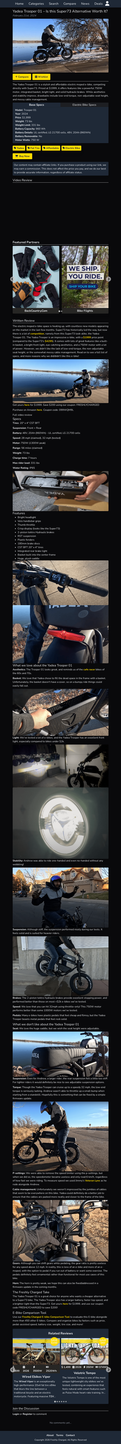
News (85, 4)
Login (16, 1414)
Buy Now (22, 156)
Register (28, 1414)
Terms (59, 1435)
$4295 (49, 341)
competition (37, 333)
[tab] (59, 311)
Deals (98, 4)
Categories (36, 4)
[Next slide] (108, 279)
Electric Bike (71, 148)
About (50, 1435)
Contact (70, 1435)
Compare (69, 4)
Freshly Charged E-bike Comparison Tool (46, 1317)
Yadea (19, 148)
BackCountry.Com (36, 311)
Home (19, 4)
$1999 (87, 337)
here (27, 405)
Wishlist (41, 77)
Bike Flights (85, 311)
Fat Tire (34, 148)
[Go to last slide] (12, 279)
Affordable (51, 148)
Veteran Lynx (92, 1180)
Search (53, 4)
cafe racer (89, 669)
